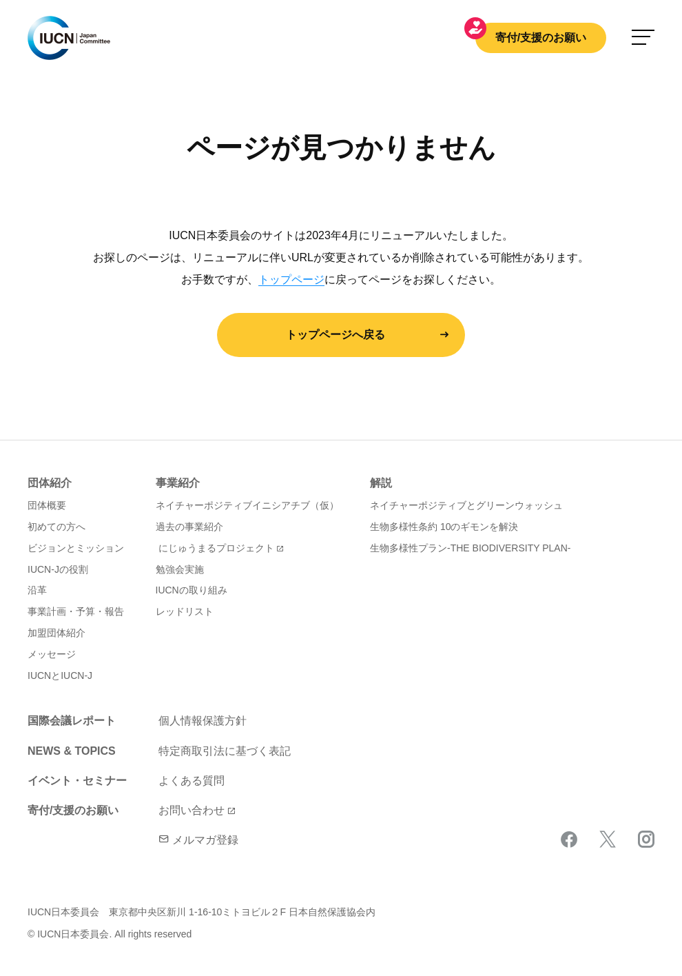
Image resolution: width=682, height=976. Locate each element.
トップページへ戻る (335, 334)
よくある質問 (191, 780)
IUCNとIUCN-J (60, 675)
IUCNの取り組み (191, 590)
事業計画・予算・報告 (76, 611)
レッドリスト (185, 611)
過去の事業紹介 (189, 526)
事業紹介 (178, 483)
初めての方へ (56, 526)
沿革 (37, 590)
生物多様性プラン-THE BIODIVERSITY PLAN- (470, 547)
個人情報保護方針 (202, 720)
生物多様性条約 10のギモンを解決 (444, 526)
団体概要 (47, 505)
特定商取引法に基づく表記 (224, 751)
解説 (381, 483)
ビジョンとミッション (76, 547)
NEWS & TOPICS (72, 751)
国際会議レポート (72, 720)
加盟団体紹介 (56, 632)
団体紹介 (50, 483)
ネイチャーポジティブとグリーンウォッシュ (466, 505)
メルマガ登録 (198, 840)
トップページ (291, 279)
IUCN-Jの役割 (58, 569)
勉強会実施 (180, 569)
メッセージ (52, 654)
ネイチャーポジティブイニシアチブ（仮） (247, 505)
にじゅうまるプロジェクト (216, 547)
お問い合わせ (191, 810)
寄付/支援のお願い (540, 37)
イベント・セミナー (77, 780)
